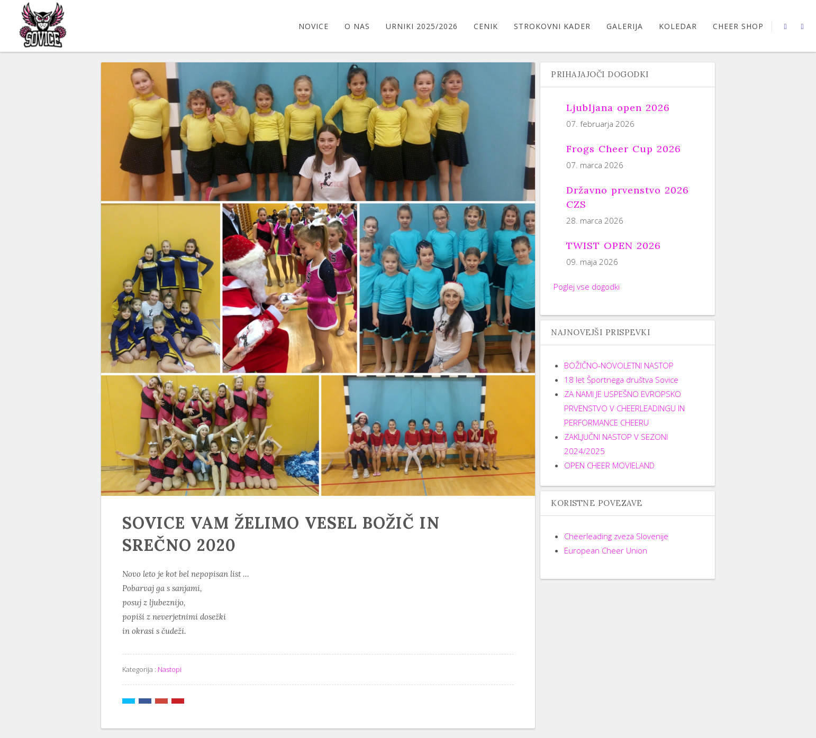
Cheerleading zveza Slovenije (616, 536)
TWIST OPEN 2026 (613, 245)
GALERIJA (624, 26)
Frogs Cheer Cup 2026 (623, 149)
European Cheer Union (605, 550)
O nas (357, 26)
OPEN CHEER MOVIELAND (609, 465)
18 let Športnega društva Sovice (621, 379)
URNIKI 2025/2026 (422, 26)
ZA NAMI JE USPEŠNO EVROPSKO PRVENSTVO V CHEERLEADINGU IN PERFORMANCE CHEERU (624, 408)
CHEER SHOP (738, 26)
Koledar (678, 26)
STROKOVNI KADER (552, 26)
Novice (313, 26)
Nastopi (170, 669)
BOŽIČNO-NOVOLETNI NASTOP (619, 365)
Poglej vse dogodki (587, 286)
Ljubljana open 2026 (618, 108)
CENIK (486, 26)
